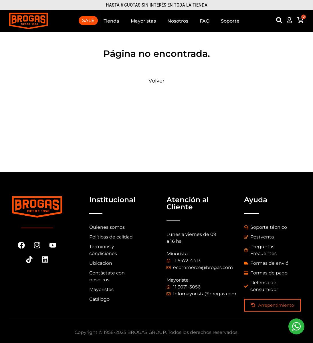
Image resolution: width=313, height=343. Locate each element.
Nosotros (177, 21)
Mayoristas (143, 21)
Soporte (230, 21)
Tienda (111, 21)
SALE (88, 20)
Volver (156, 81)
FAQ (204, 21)
